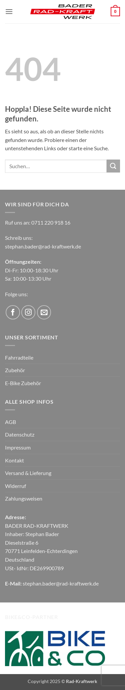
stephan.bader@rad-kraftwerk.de (43, 246)
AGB (10, 422)
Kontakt (14, 460)
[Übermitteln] (113, 166)
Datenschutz (19, 434)
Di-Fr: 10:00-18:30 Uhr (31, 270)
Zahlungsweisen (23, 498)
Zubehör (15, 370)
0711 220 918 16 (50, 222)
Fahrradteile (19, 357)
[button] (9, 11)
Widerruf (15, 486)
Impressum (18, 447)
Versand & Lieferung (28, 473)
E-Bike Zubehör (23, 383)
